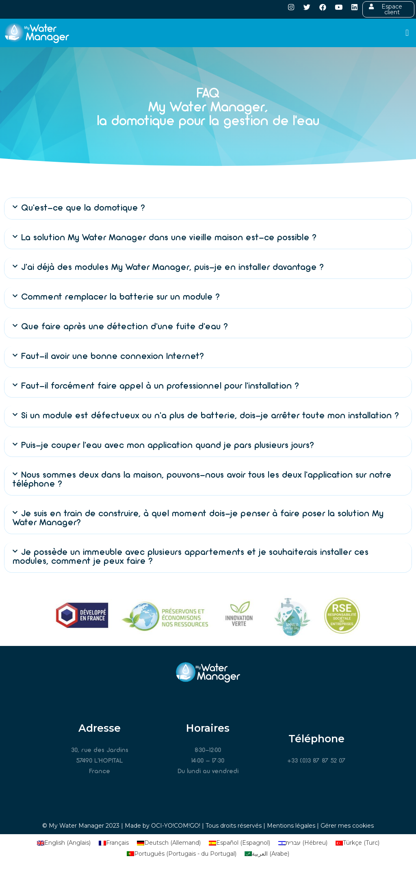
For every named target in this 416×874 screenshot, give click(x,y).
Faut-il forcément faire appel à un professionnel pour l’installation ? (160, 386)
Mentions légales (291, 825)
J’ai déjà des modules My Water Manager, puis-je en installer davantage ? (172, 267)
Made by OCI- (144, 825)
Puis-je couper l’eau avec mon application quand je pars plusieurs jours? (167, 445)
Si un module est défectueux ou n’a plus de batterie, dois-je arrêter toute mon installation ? (210, 416)
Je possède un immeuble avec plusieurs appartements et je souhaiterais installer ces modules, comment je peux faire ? (190, 557)
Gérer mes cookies (347, 825)
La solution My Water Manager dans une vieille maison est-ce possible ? (168, 238)
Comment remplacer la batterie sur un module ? (120, 297)
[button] (407, 33)
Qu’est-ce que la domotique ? (83, 208)
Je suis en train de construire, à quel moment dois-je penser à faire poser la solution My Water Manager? (198, 518)
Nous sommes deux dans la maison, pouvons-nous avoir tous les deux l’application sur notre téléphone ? (202, 480)
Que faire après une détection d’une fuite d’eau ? (124, 327)
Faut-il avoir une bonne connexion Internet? (112, 356)
